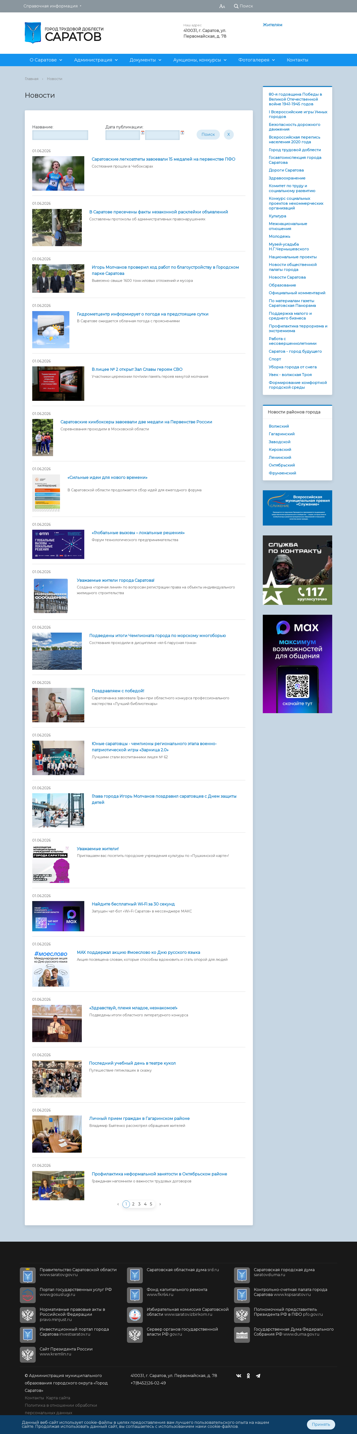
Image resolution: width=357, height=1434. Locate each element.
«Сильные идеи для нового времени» (107, 477)
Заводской (279, 441)
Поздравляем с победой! (118, 691)
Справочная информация (51, 6)
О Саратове (43, 60)
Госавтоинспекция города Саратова (295, 160)
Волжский (279, 426)
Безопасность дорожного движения (294, 127)
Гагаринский (282, 434)
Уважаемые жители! (98, 849)
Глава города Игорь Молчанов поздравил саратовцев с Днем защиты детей (164, 799)
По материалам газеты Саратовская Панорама (292, 303)
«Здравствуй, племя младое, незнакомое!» (133, 1008)
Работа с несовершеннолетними (292, 341)
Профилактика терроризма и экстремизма (298, 328)
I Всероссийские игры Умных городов (298, 114)
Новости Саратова (287, 277)
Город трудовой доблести (295, 149)
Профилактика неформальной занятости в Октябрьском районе (159, 1174)
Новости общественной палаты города (293, 267)
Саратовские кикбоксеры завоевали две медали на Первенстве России (136, 422)
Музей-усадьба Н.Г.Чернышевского (289, 247)
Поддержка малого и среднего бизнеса (290, 316)
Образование (282, 285)
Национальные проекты (293, 257)
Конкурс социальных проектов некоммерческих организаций (296, 203)
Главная (31, 79)
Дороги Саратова (286, 170)
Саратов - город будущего (295, 351)
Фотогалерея (253, 60)
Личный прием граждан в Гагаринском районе (139, 1118)
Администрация (93, 60)
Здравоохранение (287, 178)
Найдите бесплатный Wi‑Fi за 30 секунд (133, 904)
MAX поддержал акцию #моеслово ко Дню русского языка (138, 952)
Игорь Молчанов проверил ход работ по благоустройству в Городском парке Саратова (165, 270)
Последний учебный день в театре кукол (132, 1063)
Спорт (275, 359)
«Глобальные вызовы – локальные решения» (138, 532)
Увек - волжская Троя (290, 374)
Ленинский (280, 457)
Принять (321, 1424)
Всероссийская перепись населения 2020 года (294, 140)
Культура (277, 216)
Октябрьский (282, 465)
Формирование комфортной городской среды (298, 385)
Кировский (280, 449)
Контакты (297, 60)
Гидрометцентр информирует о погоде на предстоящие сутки (142, 314)
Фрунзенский (282, 473)
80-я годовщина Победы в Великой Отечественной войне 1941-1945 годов (295, 99)
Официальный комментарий (297, 293)
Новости (54, 79)
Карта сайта (58, 1398)
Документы (143, 60)
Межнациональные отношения (288, 226)
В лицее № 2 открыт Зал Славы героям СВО (137, 369)
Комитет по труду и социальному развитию (292, 188)
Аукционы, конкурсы (197, 60)
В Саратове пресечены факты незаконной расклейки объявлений (158, 212)
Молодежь (279, 236)
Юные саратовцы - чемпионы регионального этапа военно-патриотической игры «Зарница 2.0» (154, 746)
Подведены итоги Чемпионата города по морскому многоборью (157, 635)
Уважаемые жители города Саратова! (115, 580)
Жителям (272, 25)
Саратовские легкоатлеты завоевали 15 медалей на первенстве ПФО (163, 159)
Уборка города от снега (293, 367)
